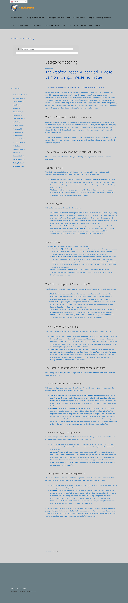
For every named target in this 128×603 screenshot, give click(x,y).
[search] (47, 49)
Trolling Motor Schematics (35, 18)
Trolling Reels (17, 166)
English (15, 1)
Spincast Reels (17, 156)
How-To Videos (23, 25)
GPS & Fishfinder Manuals (76, 18)
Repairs (15, 152)
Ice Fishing (16, 115)
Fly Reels (15, 108)
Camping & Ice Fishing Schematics (99, 18)
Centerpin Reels (18, 98)
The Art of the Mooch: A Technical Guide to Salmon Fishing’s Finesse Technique (78, 74)
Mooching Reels (18, 149)
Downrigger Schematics (56, 18)
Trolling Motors (18, 163)
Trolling (17, 146)
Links (12, 25)
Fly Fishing (18, 125)
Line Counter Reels (19, 118)
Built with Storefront (29, 591)
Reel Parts (98, 25)
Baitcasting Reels (18, 95)
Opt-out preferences (52, 25)
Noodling (18, 135)
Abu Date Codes (86, 25)
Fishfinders (16, 105)
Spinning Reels (17, 159)
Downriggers (17, 101)
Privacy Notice (36, 25)
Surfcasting (19, 142)
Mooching (55, 551)
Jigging (17, 129)
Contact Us (74, 25)
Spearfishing (19, 139)
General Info (17, 112)
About (64, 25)
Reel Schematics (16, 18)
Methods (15, 122)
